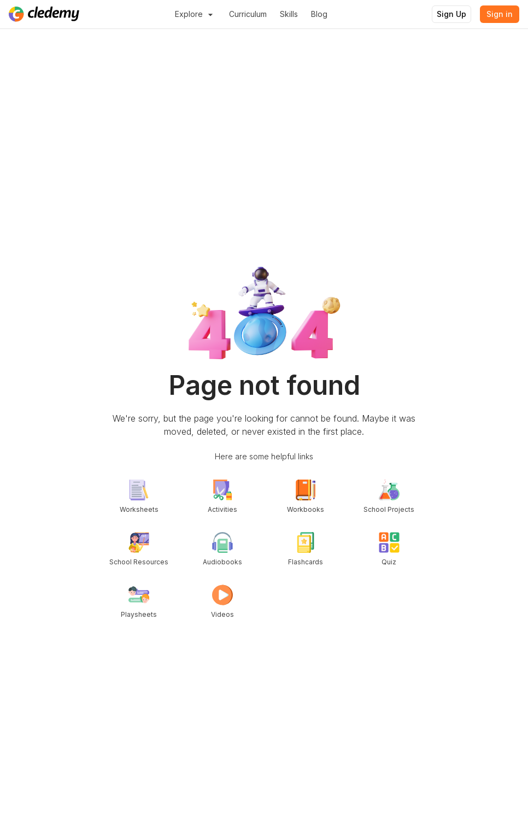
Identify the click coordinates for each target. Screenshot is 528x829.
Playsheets (139, 601)
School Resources (138, 549)
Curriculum (248, 14)
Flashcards (305, 549)
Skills (289, 14)
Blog (319, 14)
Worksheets (139, 496)
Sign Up (451, 14)
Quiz (389, 549)
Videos (222, 601)
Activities (222, 496)
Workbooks (305, 496)
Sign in (499, 14)
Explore (195, 14)
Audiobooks (222, 549)
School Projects (388, 496)
